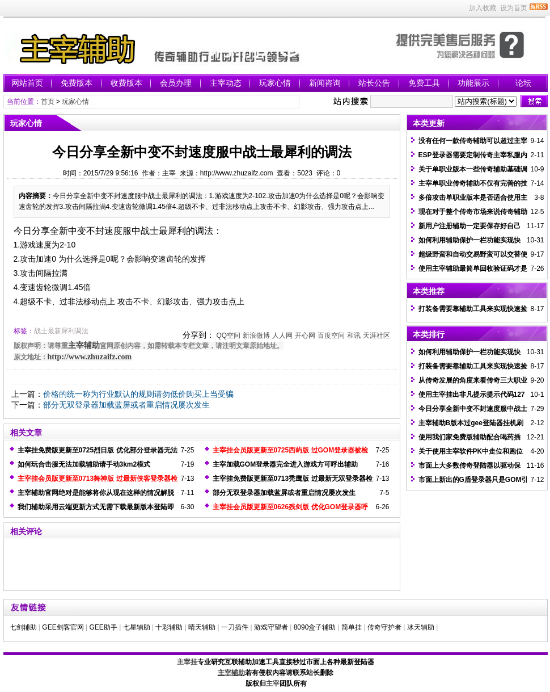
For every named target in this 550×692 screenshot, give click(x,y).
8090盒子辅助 (315, 627)
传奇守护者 (384, 627)
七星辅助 (136, 627)
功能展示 (473, 82)
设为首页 (513, 8)
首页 (47, 102)
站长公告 (374, 82)
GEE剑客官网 (62, 627)
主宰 (273, 683)
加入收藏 (482, 8)
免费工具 (424, 82)
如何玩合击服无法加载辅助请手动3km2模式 (84, 464)
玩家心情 (275, 82)
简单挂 (351, 627)
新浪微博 (256, 335)
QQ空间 (228, 335)
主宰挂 (187, 662)
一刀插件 (234, 627)
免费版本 (76, 82)
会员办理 (176, 82)
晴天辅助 (201, 627)
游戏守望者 (271, 627)
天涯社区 (376, 335)
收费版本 (126, 82)
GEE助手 (103, 627)
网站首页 (27, 82)
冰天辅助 (420, 627)
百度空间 (331, 335)
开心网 (305, 335)
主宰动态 (226, 82)
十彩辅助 (169, 627)
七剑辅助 (23, 627)
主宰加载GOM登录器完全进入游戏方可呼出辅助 (285, 464)
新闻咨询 (325, 82)
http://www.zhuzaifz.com (90, 357)
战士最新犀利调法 (61, 331)
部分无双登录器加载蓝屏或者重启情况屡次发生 (126, 404)
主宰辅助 (84, 345)
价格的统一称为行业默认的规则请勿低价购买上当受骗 (138, 394)
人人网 (282, 335)
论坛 (523, 82)
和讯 (354, 335)
